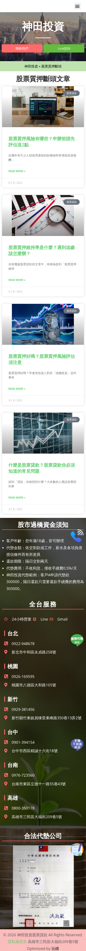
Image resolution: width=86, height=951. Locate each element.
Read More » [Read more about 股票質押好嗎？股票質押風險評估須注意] (17, 389)
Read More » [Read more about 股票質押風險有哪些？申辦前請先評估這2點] (17, 171)
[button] (77, 6)
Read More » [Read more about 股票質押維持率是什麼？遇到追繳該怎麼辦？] (17, 280)
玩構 (55, 948)
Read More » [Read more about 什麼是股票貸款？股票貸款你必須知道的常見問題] (17, 497)
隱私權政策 (17, 941)
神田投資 (31, 66)
